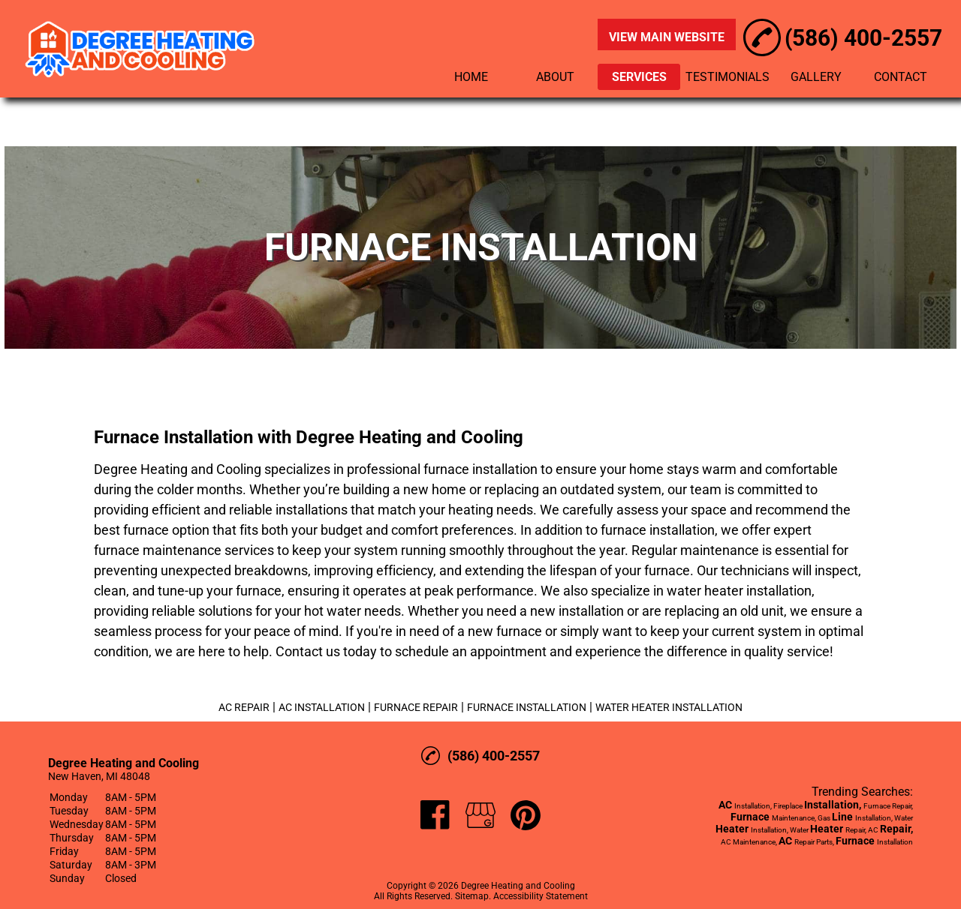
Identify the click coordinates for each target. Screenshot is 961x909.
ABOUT (555, 77)
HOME (471, 77)
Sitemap (472, 896)
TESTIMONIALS (727, 77)
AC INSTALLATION (322, 707)
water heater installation (739, 590)
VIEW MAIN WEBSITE (667, 37)
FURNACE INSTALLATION (526, 707)
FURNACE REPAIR (416, 707)
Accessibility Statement (540, 896)
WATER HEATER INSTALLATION (669, 707)
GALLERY (816, 77)
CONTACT (900, 77)
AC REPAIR (244, 707)
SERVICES (639, 77)
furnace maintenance (157, 550)
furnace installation (480, 469)
